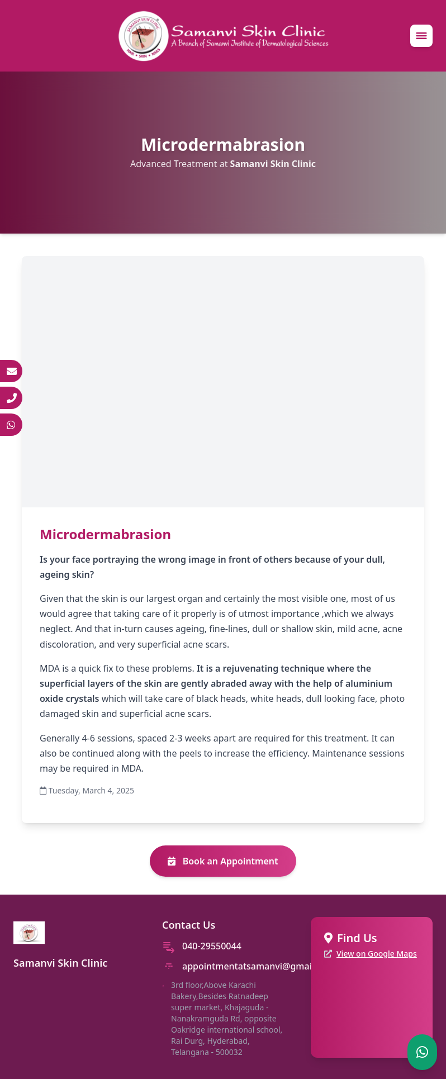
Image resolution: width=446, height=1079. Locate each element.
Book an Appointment (223, 861)
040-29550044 (211, 946)
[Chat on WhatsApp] (422, 1052)
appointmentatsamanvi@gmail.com (258, 966)
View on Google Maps (376, 953)
